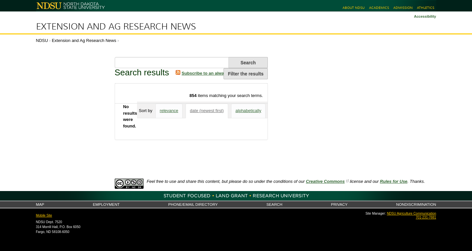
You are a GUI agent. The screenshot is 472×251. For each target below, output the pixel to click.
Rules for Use (393, 181)
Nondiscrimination (416, 204)
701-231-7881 (426, 217)
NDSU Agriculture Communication (411, 213)
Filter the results (246, 73)
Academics (379, 8)
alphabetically (248, 110)
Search (274, 204)
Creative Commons (325, 181)
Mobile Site (44, 215)
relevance (169, 110)
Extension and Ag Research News (116, 26)
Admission (403, 8)
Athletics (425, 8)
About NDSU (353, 8)
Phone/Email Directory (193, 204)
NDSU (42, 40)
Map (40, 204)
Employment (106, 204)
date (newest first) (207, 110)
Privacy (339, 204)
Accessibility (425, 16)
